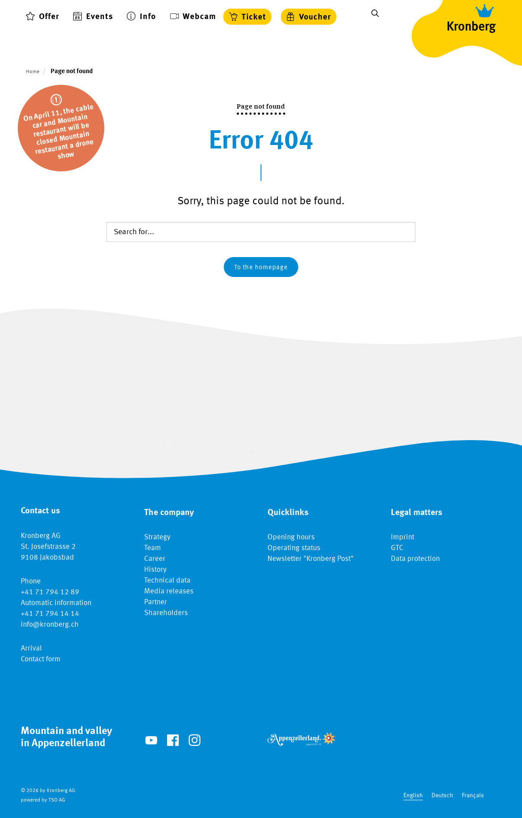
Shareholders (166, 613)
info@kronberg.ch (50, 624)
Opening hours (291, 537)
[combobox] (413, 796)
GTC (397, 548)
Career (154, 559)
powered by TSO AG (43, 800)
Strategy (157, 537)
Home (32, 71)
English (413, 795)
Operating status (293, 548)
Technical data (167, 580)
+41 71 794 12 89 (50, 592)
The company (169, 513)
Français (473, 795)
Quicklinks (288, 513)
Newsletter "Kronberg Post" (310, 559)
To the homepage (260, 267)
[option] (442, 796)
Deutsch (442, 795)
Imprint (402, 537)
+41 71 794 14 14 (50, 614)
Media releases (168, 591)
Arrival (31, 648)
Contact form (41, 659)
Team (152, 548)
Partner (155, 602)
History (155, 569)
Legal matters (416, 513)
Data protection (415, 559)
